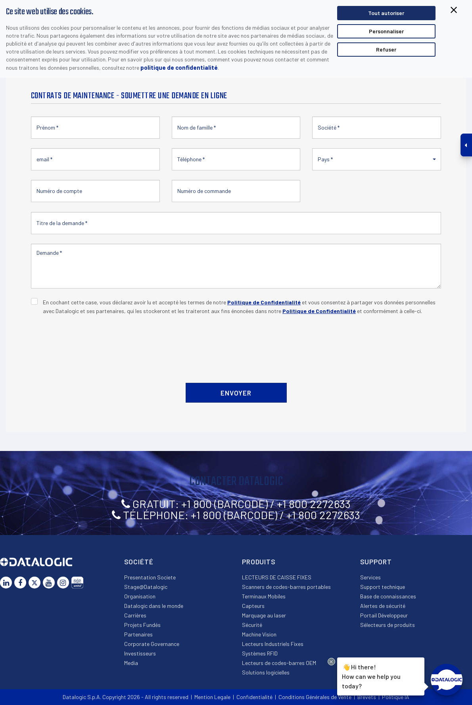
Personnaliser (386, 31)
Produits (259, 562)
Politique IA (395, 697)
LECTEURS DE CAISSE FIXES (276, 577)
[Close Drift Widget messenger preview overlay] (331, 661)
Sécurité (252, 624)
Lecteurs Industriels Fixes (272, 643)
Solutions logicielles (266, 672)
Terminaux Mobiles (264, 596)
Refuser (386, 49)
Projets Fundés (142, 624)
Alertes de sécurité (382, 605)
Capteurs (253, 605)
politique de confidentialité (179, 67)
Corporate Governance (151, 643)
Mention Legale (212, 697)
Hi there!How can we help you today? (371, 676)
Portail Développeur (384, 615)
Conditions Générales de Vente (314, 697)
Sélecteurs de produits (387, 624)
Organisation (139, 596)
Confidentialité (254, 697)
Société (138, 562)
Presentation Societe (150, 577)
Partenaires (138, 634)
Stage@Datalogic (145, 586)
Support (376, 562)
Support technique (382, 586)
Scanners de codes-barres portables (286, 586)
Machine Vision (259, 634)
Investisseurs (140, 653)
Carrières (135, 615)
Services (370, 577)
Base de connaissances (388, 596)
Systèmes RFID (260, 653)
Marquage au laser (264, 615)
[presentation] (91, 344)
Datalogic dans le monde (153, 605)
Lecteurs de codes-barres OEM (279, 662)
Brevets (366, 697)
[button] (376, 159)
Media (131, 662)
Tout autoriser (386, 13)
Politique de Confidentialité (264, 302)
